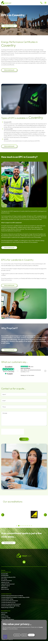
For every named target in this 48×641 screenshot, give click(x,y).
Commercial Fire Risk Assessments (9, 600)
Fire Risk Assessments (6, 580)
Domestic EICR (4, 575)
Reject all (24, 635)
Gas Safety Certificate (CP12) (8, 577)
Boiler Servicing (5, 589)
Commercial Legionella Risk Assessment (11, 604)
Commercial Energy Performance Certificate (12, 595)
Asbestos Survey (5, 582)
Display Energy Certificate (7, 607)
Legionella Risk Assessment (8, 584)
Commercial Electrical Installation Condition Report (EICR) (15, 597)
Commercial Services (6, 594)
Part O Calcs (4, 612)
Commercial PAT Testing (7, 599)
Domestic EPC (4, 574)
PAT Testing (4, 579)
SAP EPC (3, 614)
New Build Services (5, 610)
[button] (45, 2)
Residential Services (6, 572)
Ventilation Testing (5, 617)
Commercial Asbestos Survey (8, 602)
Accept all (31, 635)
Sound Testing (4, 616)
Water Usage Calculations (7, 619)
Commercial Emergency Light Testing (10, 605)
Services (3, 570)
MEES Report (4, 587)
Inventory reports (5, 585)
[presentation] (12, 432)
